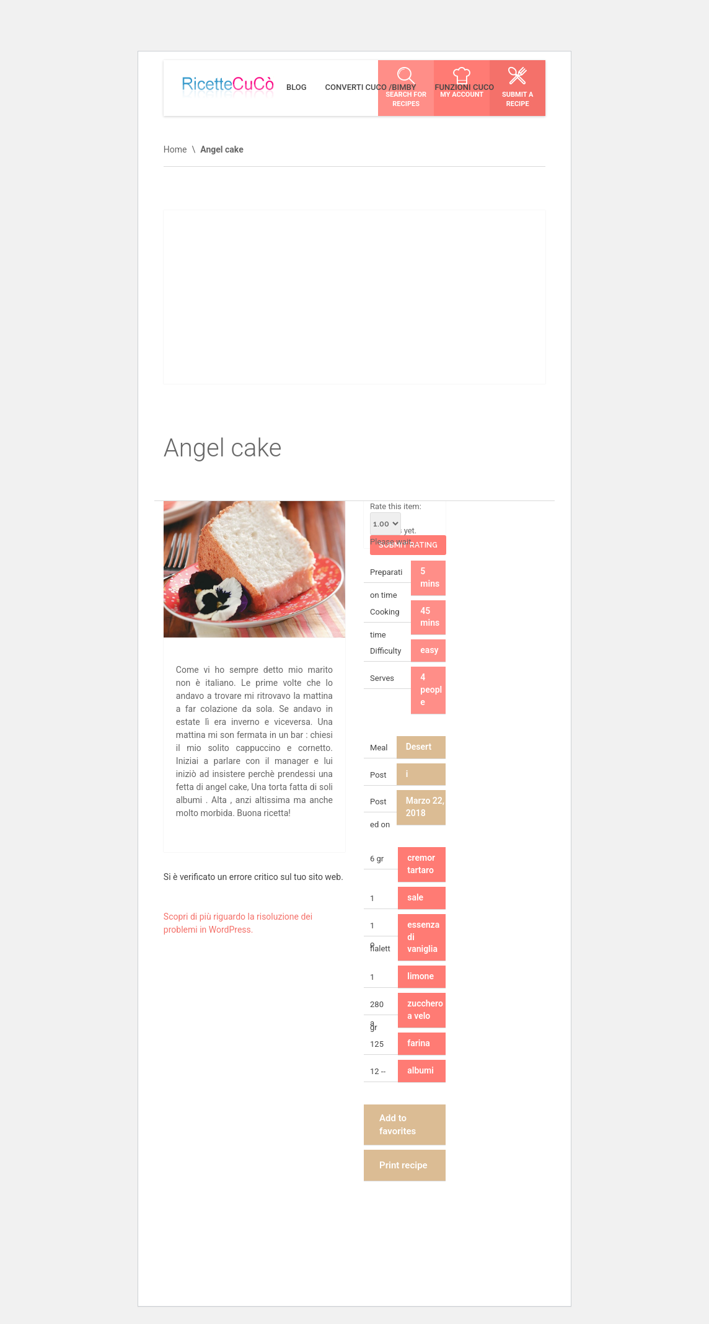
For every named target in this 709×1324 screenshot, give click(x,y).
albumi (420, 1070)
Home (175, 149)
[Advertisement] (354, 297)
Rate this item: (395, 518)
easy (429, 650)
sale (415, 897)
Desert (418, 747)
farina (418, 1043)
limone (420, 976)
